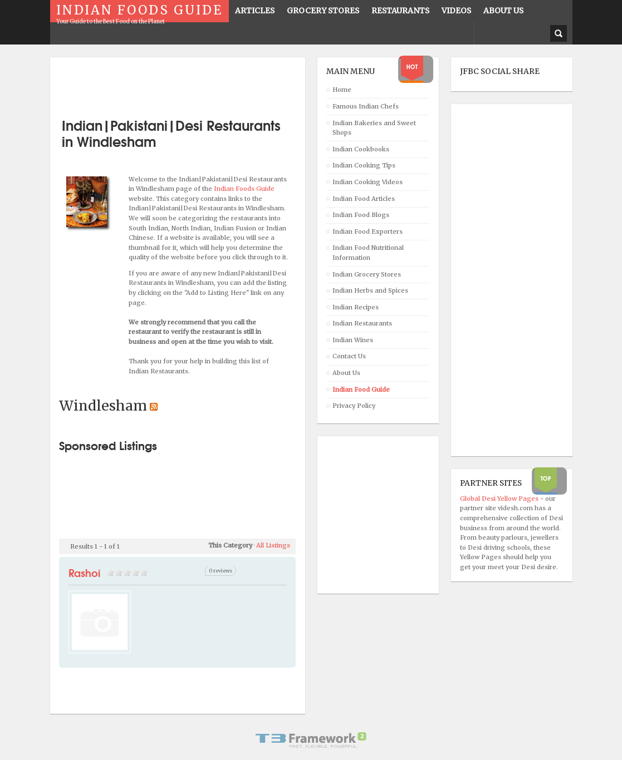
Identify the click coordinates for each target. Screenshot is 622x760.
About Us (346, 373)
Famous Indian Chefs (365, 106)
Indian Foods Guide (244, 189)
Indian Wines (352, 340)
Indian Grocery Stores (366, 274)
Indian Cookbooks (360, 149)
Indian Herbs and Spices (370, 290)
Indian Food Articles (363, 199)
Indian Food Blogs (360, 215)
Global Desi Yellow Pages (500, 498)
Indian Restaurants (362, 323)
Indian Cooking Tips (363, 165)
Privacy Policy (353, 405)
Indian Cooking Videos (367, 182)
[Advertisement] (189, 83)
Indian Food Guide (361, 389)
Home (341, 89)
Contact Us (349, 356)
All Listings (273, 545)
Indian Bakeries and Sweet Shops (374, 128)
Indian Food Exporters (367, 231)
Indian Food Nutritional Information (368, 252)
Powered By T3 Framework (311, 740)
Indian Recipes (355, 307)
